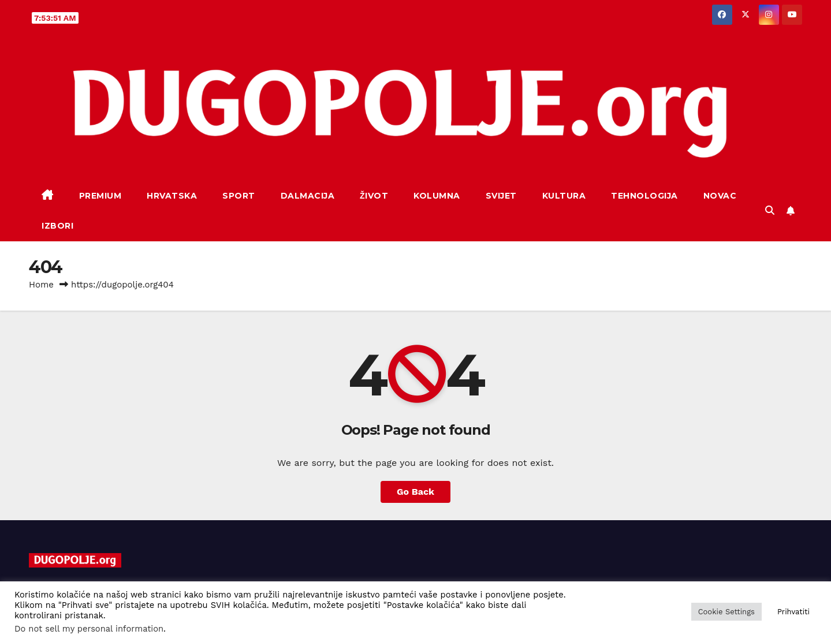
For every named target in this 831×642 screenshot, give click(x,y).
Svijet (501, 196)
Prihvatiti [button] (793, 611)
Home (41, 284)
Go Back (415, 491)
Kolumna (436, 196)
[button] (769, 210)
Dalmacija (308, 196)
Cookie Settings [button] (726, 611)
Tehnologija (644, 196)
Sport (238, 196)
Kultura (564, 196)
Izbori (57, 226)
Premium (100, 196)
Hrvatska (172, 196)
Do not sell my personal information (88, 629)
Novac (720, 196)
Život (374, 196)
